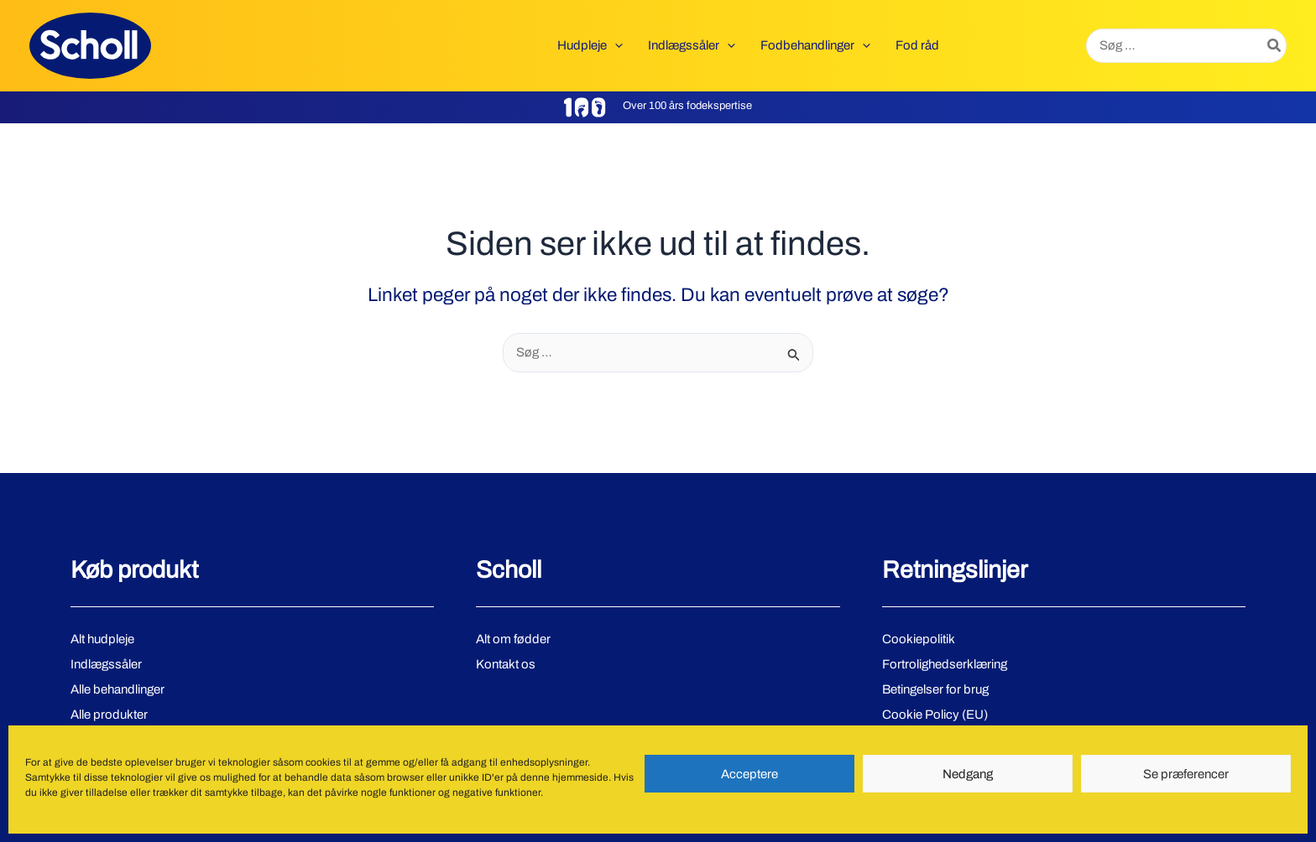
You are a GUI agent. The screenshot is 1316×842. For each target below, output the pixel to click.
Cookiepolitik (918, 639)
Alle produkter (109, 714)
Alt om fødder (513, 639)
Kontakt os (505, 664)
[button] (615, 45)
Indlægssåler (106, 664)
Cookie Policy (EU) (935, 714)
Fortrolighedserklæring (944, 664)
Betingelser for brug (935, 689)
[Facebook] (78, 790)
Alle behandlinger (117, 689)
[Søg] (1275, 45)
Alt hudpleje (102, 639)
